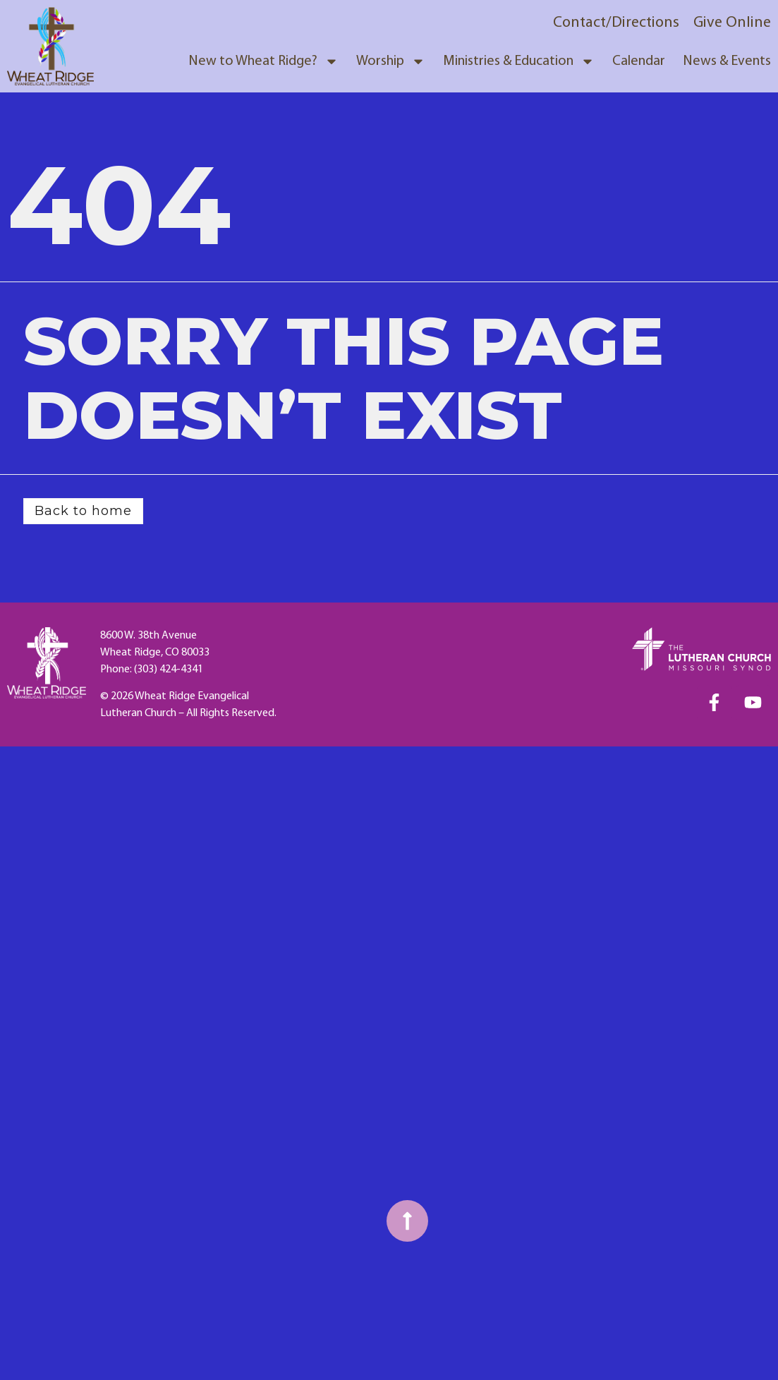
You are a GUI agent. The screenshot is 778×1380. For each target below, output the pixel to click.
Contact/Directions (616, 23)
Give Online (732, 23)
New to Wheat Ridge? (263, 61)
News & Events (727, 61)
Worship (390, 61)
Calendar (638, 61)
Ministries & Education (519, 61)
